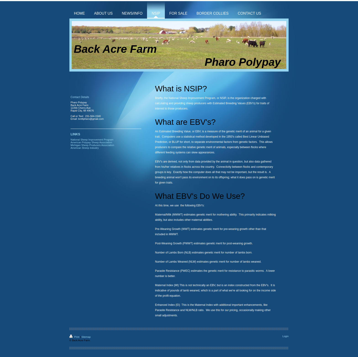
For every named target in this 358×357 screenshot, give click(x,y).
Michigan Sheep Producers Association (92, 145)
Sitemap (86, 337)
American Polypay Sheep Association (91, 142)
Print (74, 337)
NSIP (223, 98)
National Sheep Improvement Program (191, 98)
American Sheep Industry (85, 148)
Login (285, 336)
